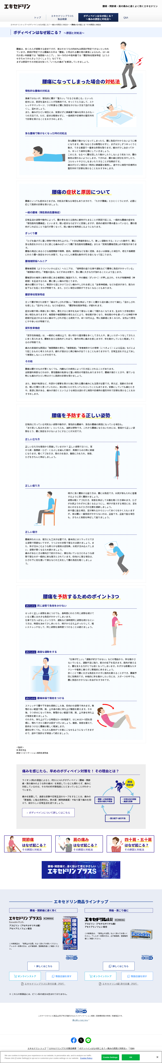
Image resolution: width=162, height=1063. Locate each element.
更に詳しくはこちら (81, 1020)
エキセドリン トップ (37, 1048)
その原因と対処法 (34, 844)
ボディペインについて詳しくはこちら (49, 812)
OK (130, 1058)
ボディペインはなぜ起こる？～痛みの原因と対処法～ (48, 24)
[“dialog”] (25, 976)
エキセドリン (17, 6)
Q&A (132, 1048)
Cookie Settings (110, 1058)
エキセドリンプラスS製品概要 (62, 1048)
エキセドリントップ (18, 24)
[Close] (157, 1058)
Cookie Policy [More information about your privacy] (86, 1059)
